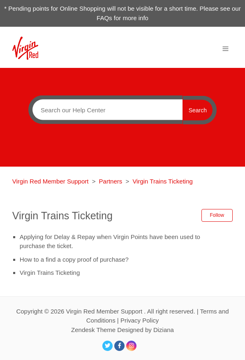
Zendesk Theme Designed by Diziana (122, 329)
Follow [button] (217, 215)
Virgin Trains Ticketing (162, 181)
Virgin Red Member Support (51, 181)
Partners (110, 181)
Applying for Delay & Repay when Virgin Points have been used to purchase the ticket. (110, 241)
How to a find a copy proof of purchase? (74, 259)
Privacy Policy (139, 320)
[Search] (105, 109)
